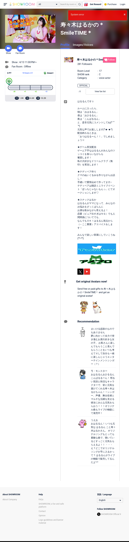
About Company (10, 499)
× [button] (124, 14)
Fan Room (20, 49)
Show (8, 49)
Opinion (42, 515)
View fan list (100, 91)
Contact (42, 511)
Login (122, 4)
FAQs (41, 499)
